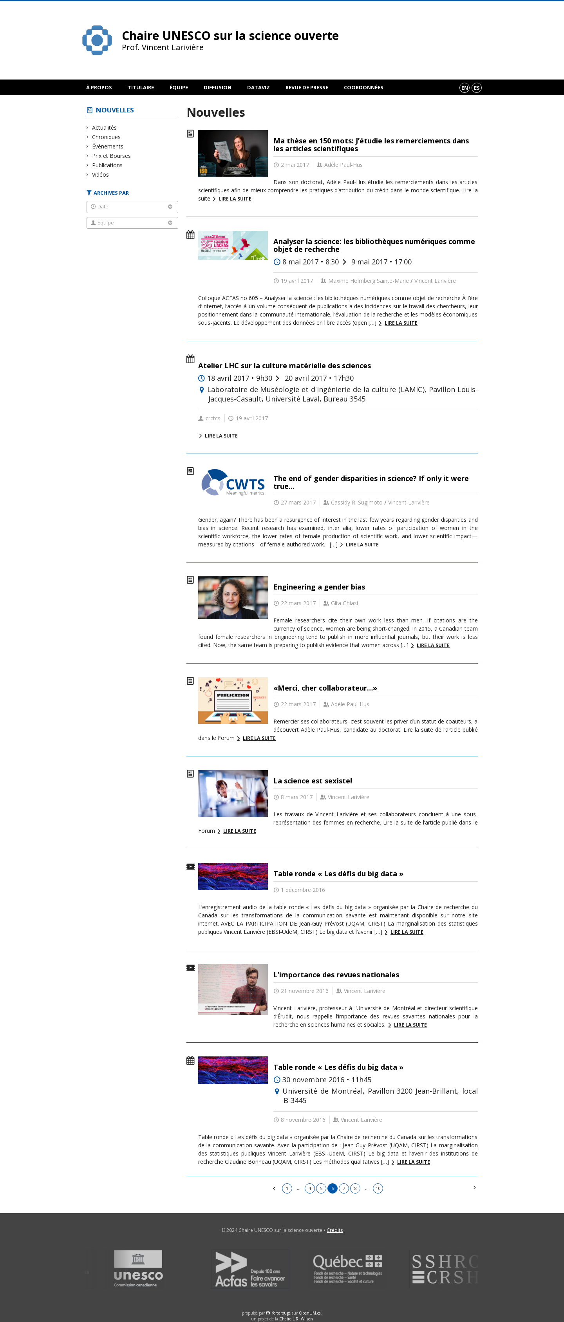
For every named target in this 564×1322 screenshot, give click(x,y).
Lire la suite (235, 198)
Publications (107, 165)
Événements (107, 146)
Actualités (104, 127)
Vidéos (100, 174)
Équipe (179, 87)
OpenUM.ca (310, 1313)
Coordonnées (363, 87)
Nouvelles (115, 109)
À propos (99, 87)
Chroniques (106, 137)
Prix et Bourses (111, 155)
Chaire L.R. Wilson (296, 1319)
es (477, 87)
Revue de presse (307, 87)
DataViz (258, 87)
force (281, 1313)
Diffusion (217, 87)
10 (378, 1188)
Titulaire (141, 87)
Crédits (335, 1230)
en (464, 87)
